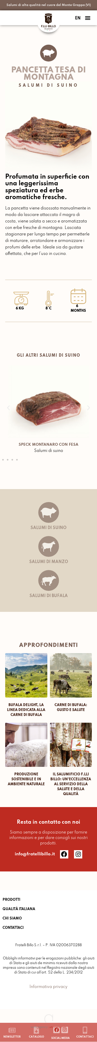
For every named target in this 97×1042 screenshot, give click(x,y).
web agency (39, 1027)
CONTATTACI (13, 928)
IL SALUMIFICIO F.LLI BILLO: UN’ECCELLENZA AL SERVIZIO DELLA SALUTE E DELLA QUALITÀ (70, 784)
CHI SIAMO (12, 918)
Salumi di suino (49, 86)
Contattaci (85, 1037)
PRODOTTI (11, 900)
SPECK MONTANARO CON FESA (48, 444)
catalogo (36, 1037)
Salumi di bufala (48, 596)
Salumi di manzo (48, 562)
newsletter (12, 1037)
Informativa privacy (48, 987)
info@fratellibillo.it (35, 854)
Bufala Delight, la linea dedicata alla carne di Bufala (26, 710)
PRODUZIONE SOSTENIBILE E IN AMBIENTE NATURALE (26, 779)
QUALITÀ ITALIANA (19, 909)
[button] (87, 17)
